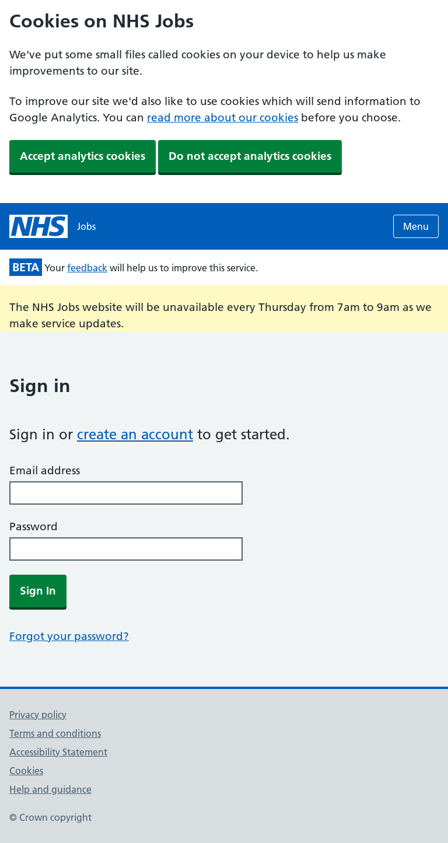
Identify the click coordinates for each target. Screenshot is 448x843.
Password (33, 526)
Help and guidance (50, 789)
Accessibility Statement (58, 752)
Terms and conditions (55, 733)
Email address (44, 470)
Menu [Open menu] (416, 226)
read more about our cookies (222, 117)
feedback (87, 268)
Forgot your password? (69, 636)
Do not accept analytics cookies (250, 156)
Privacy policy (37, 714)
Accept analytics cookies (82, 156)
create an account (135, 434)
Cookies (26, 770)
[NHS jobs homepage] (52, 226)
